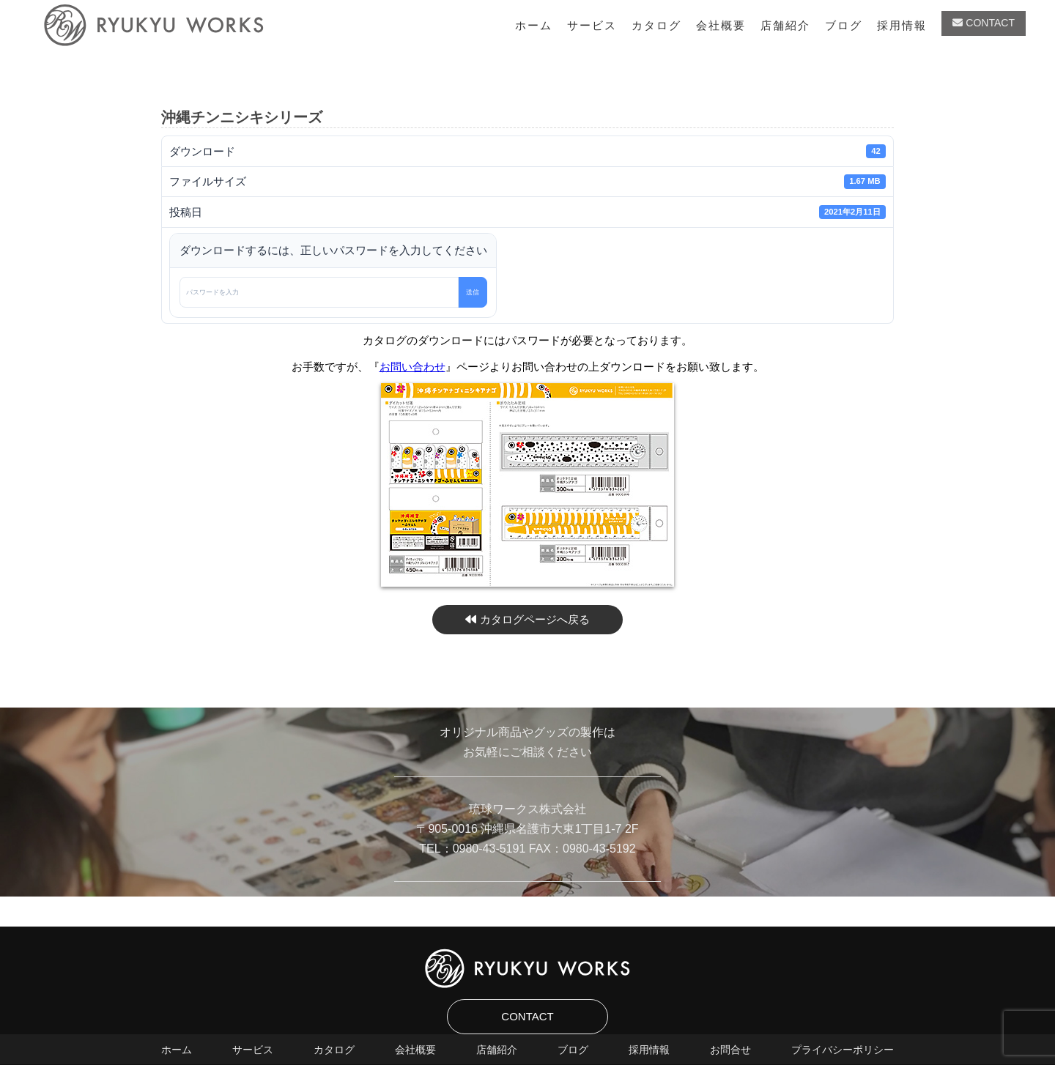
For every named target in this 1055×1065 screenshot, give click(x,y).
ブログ (843, 25)
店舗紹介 (785, 25)
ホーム (533, 25)
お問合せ (730, 1049)
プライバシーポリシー (842, 1049)
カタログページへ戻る (527, 619)
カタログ (656, 25)
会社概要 (721, 25)
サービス (592, 25)
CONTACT (983, 23)
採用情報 (902, 25)
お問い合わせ (412, 366)
